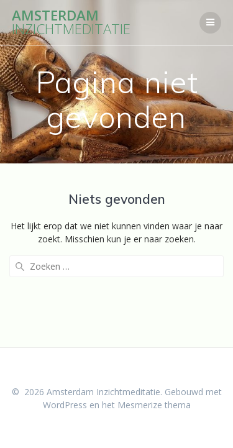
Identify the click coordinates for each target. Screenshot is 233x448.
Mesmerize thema (154, 405)
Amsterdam (71, 23)
